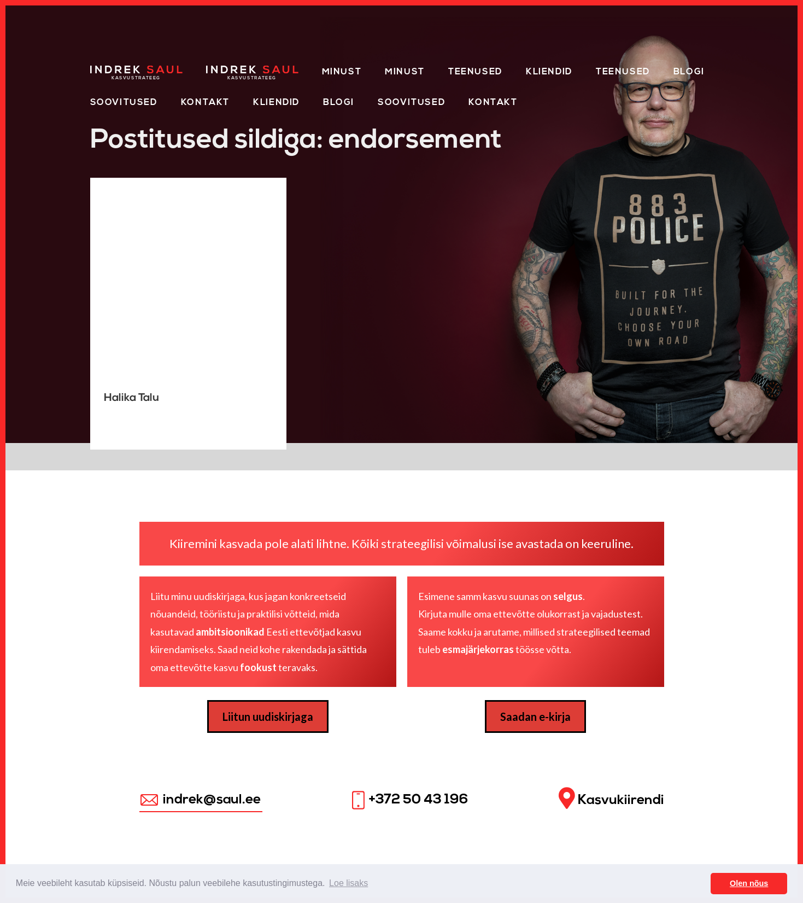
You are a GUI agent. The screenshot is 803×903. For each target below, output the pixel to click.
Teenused (475, 72)
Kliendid (549, 72)
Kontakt (205, 102)
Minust (342, 72)
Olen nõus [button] (749, 883)
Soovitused (123, 102)
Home (105, 70)
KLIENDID (276, 102)
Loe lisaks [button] (348, 883)
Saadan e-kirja (535, 716)
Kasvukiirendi (611, 798)
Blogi (689, 72)
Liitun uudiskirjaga (267, 716)
